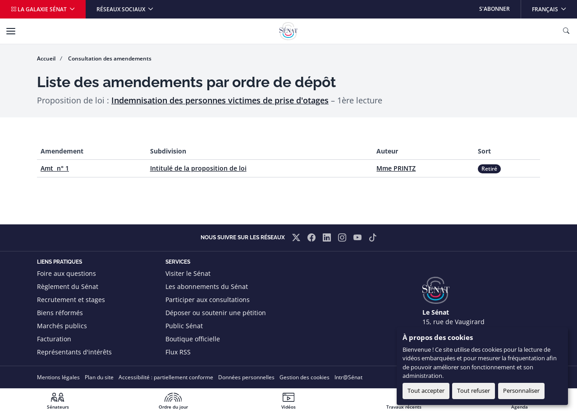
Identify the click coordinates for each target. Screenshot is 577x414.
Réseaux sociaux (121, 9)
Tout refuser (473, 390)
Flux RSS (178, 352)
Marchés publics (62, 325)
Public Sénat (184, 325)
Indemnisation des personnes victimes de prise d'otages (220, 100)
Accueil (46, 58)
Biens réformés (60, 312)
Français (554, 6)
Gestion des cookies (304, 377)
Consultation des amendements (109, 58)
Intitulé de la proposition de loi (198, 168)
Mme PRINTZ (396, 168)
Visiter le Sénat (188, 273)
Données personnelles (246, 377)
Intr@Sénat (348, 377)
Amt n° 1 (55, 168)
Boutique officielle (192, 339)
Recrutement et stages (71, 299)
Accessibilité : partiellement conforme (166, 377)
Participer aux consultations (207, 299)
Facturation (54, 339)
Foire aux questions (66, 273)
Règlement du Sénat (67, 286)
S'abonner (494, 9)
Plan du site (99, 377)
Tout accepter (426, 390)
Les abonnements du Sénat (206, 286)
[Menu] (11, 31)
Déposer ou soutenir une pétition (215, 312)
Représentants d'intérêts (74, 352)
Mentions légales (58, 377)
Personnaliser (521, 390)
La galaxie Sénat (39, 9)
